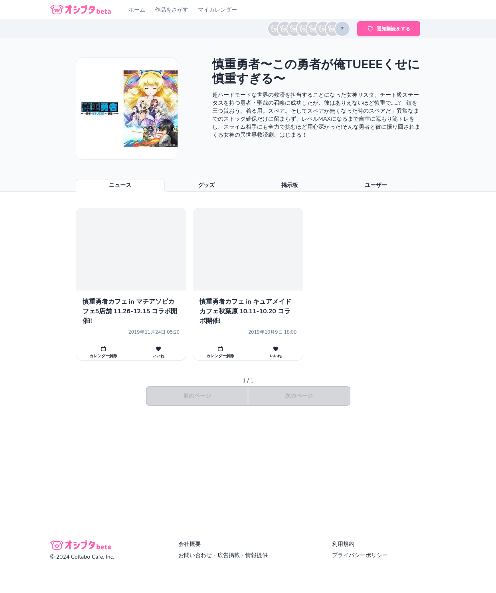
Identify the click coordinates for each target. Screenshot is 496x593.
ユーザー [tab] (376, 185)
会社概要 (189, 544)
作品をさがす (171, 10)
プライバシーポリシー (360, 555)
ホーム (136, 10)
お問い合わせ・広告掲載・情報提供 (223, 555)
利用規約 (343, 544)
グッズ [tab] (206, 185)
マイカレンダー (217, 10)
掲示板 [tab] (289, 185)
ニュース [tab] (120, 185)
